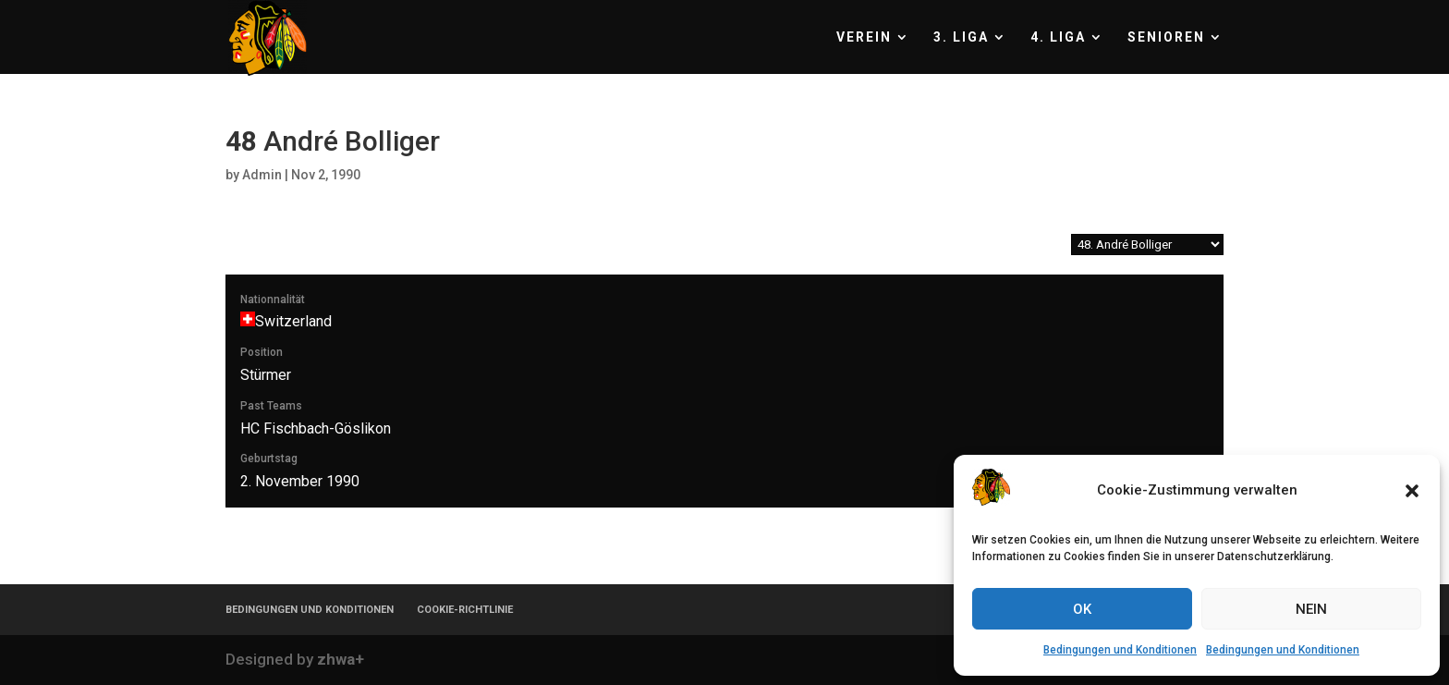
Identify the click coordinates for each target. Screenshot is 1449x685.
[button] (1412, 491)
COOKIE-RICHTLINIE (465, 610)
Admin (262, 174)
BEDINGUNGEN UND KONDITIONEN (309, 610)
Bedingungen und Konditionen (1120, 649)
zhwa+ (340, 659)
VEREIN (864, 37)
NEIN (1311, 609)
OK (1082, 609)
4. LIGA (1058, 37)
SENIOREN (1166, 37)
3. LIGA (961, 37)
